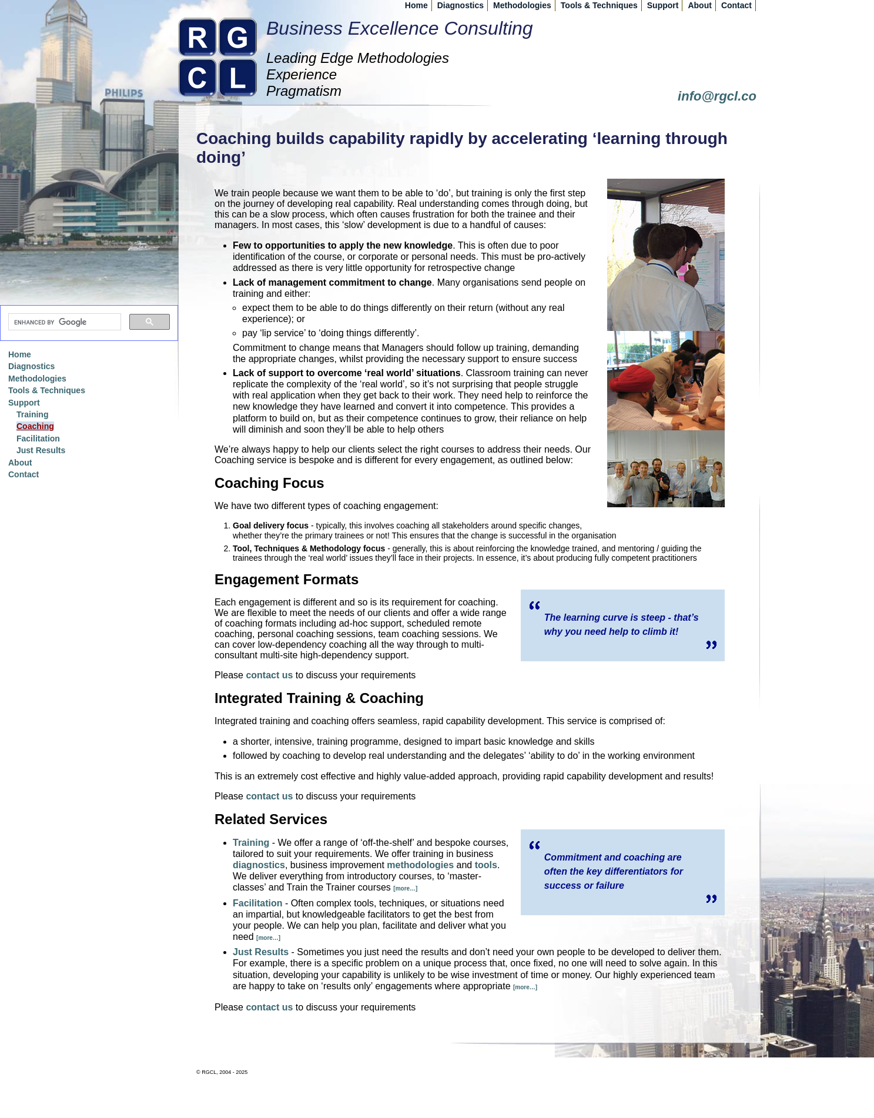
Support (663, 5)
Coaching (35, 426)
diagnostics (259, 865)
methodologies (420, 865)
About (699, 5)
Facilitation (257, 903)
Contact (736, 5)
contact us (269, 675)
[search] (63, 322)
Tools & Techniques (599, 5)
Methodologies (522, 5)
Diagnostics (460, 5)
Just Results (261, 952)
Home (416, 5)
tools (486, 865)
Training (251, 843)
